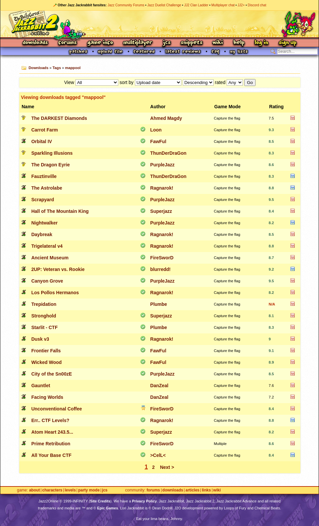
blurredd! (160, 269)
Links (206, 490)
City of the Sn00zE (51, 374)
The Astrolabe (46, 188)
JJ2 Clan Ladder (196, 5)
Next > (167, 467)
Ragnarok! (161, 188)
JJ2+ (241, 5)
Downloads (35, 43)
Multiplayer (137, 43)
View (69, 82)
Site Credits (100, 501)
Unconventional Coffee (56, 408)
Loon (155, 129)
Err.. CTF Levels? (50, 420)
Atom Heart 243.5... (52, 432)
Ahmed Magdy (166, 118)
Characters (52, 490)
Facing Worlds (47, 397)
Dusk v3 (40, 339)
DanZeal (159, 385)
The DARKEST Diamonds (59, 118)
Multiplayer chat (223, 5)
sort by (127, 82)
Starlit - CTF (44, 327)
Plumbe (158, 304)
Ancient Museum (49, 257)
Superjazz (161, 211)
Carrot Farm (44, 129)
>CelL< (158, 455)
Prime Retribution (50, 443)
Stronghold (43, 315)
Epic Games (107, 508)
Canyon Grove (47, 281)
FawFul (158, 141)
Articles (192, 490)
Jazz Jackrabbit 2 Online (159, 24)
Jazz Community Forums (126, 5)
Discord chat (257, 5)
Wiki (218, 43)
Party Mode (89, 490)
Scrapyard (42, 199)
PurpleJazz (162, 164)
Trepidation (43, 304)
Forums (68, 43)
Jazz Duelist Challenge (164, 5)
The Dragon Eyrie (50, 164)
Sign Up (287, 43)
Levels (70, 490)
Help (239, 43)
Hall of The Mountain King (60, 211)
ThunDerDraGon (168, 153)
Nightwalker (44, 222)
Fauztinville (43, 176)
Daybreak (41, 234)
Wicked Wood (46, 362)
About (34, 490)
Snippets (191, 43)
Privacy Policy (144, 501)
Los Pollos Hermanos (55, 292)
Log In (261, 43)
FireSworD (161, 257)
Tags (57, 68)
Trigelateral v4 (46, 246)
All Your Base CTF (51, 455)
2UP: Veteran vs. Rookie (57, 269)
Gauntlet (40, 385)
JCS (166, 43)
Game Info (100, 43)
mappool (73, 68)
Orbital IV (41, 141)
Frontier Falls (46, 350)
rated (220, 82)
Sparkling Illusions (51, 153)
